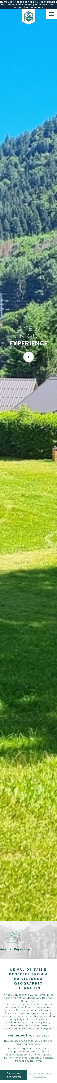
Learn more (40, 1076)
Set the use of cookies (40, 1073)
